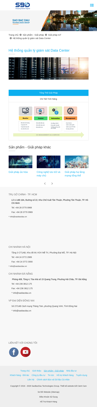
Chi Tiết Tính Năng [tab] (48, 99)
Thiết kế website (67, 386)
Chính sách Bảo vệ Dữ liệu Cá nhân (53, 379)
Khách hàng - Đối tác (19, 375)
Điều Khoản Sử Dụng (48, 397)
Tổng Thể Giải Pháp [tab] (48, 93)
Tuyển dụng (81, 375)
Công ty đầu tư (38, 375)
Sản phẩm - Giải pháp (54, 371)
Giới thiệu (36, 371)
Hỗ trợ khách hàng (65, 375)
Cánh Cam (82, 386)
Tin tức (51, 375)
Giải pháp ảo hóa (18, 172)
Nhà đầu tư (71, 371)
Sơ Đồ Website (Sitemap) (48, 392)
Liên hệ (30, 379)
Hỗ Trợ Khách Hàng (48, 402)
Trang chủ (25, 371)
